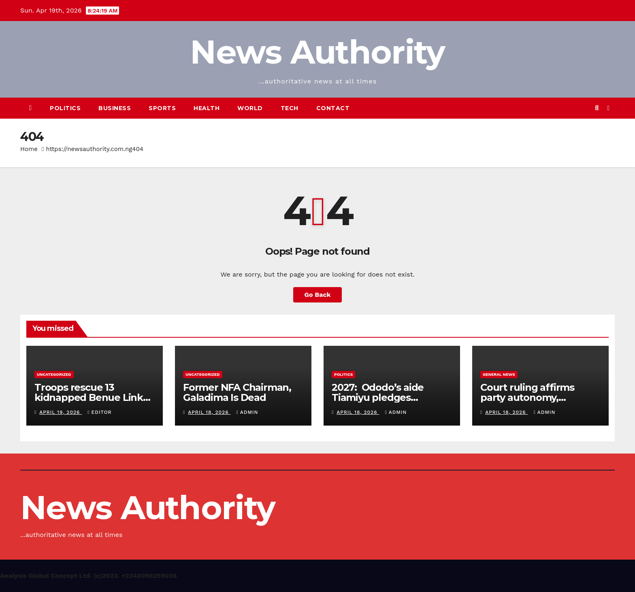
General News (499, 374)
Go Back (318, 294)
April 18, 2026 (209, 412)
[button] (597, 108)
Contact (333, 108)
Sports (162, 108)
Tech (289, 108)
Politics (65, 108)
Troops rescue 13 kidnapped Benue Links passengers (91, 397)
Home (29, 149)
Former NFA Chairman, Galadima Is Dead (237, 392)
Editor (99, 412)
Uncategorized (54, 374)
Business (114, 108)
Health (206, 108)
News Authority (317, 52)
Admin (247, 412)
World (250, 108)
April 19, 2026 (60, 412)
